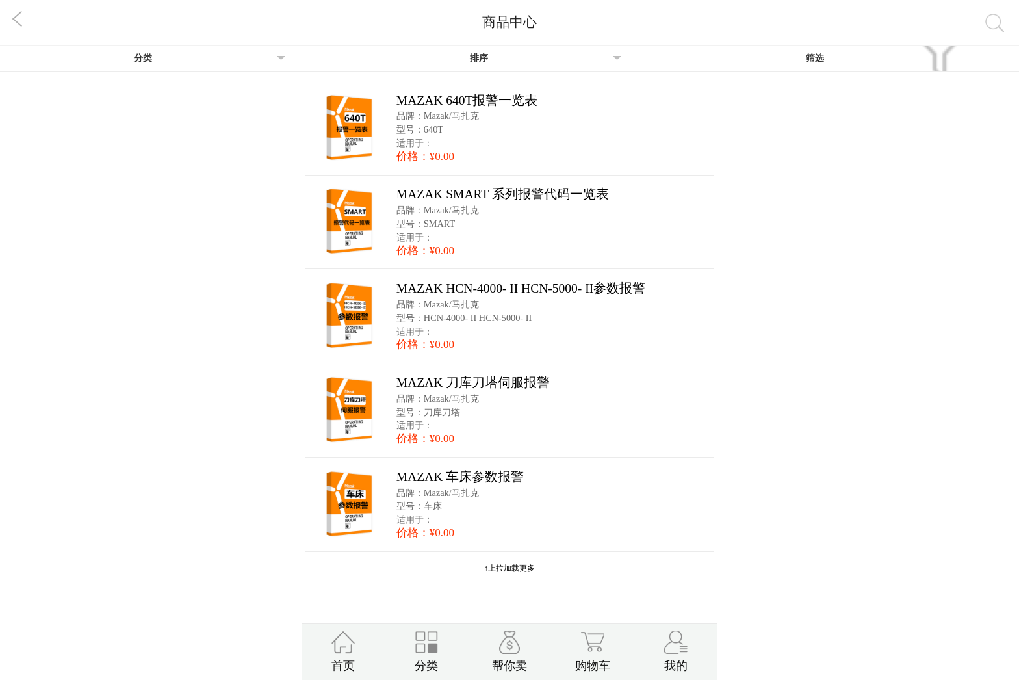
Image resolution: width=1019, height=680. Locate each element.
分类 (143, 58)
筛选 (815, 58)
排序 (479, 58)
